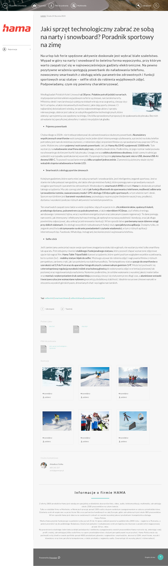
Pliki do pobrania (58, 5)
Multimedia (78, 5)
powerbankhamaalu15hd (95, 298)
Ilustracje (39, 5)
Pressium (53, 558)
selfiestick (49, 298)
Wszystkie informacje (15, 5)
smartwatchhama (62, 298)
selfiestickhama (76, 298)
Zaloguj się (143, 5)
